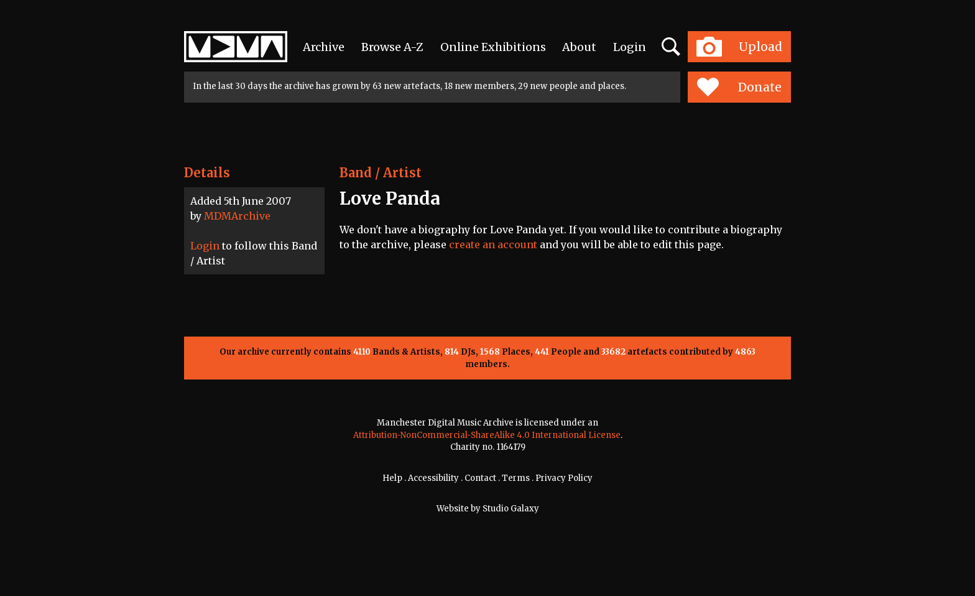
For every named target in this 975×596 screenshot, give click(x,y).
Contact (480, 478)
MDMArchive (237, 216)
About (579, 47)
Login (629, 47)
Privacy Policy (564, 478)
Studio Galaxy (511, 508)
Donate (739, 87)
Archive (323, 47)
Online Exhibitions (493, 47)
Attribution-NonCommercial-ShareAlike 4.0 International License (487, 435)
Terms (516, 478)
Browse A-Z (392, 47)
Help (392, 478)
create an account (493, 244)
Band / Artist (381, 172)
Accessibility (433, 478)
